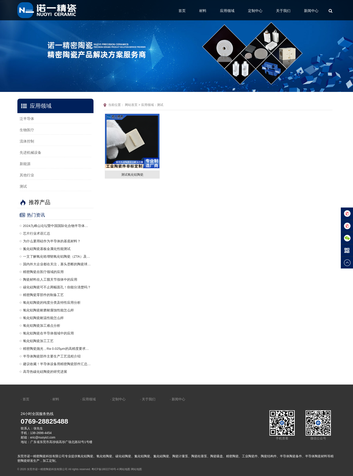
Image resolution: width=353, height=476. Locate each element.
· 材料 (55, 399)
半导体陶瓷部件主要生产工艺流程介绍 (52, 356)
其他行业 (27, 175)
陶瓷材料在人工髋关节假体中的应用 (50, 279)
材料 (202, 11)
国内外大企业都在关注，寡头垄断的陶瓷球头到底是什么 (57, 264)
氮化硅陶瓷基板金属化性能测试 (46, 249)
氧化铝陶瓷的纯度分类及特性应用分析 (52, 302)
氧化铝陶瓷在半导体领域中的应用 (48, 333)
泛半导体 (27, 119)
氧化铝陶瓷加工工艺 (38, 341)
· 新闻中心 (177, 399)
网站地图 (124, 469)
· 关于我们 (147, 399)
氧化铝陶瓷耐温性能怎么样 (43, 318)
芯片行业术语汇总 (36, 233)
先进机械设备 (30, 152)
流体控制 (27, 141)
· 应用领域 (88, 399)
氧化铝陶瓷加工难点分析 (41, 325)
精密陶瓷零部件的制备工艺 (43, 295)
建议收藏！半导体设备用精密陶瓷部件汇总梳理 (57, 364)
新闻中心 (311, 11)
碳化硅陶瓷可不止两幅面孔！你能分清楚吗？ (57, 287)
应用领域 (227, 11)
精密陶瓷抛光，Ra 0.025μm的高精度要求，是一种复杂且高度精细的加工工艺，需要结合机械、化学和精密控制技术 (57, 348)
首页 (182, 11)
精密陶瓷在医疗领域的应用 (43, 272)
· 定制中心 (118, 399)
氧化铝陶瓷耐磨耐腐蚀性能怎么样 (48, 310)
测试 (23, 186)
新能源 (25, 164)
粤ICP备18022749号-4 (105, 469)
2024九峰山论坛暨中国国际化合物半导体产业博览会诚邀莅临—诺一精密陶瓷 (57, 226)
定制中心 (255, 11)
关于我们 (283, 11)
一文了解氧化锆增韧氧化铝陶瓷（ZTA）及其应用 (57, 256)
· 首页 (25, 399)
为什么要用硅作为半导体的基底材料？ (52, 241)
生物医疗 (27, 130)
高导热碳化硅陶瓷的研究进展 (45, 371)
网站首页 (131, 105)
